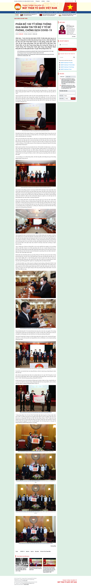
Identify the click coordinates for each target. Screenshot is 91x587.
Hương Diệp (21, 34)
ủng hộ (32, 551)
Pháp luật (68, 76)
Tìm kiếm (73, 98)
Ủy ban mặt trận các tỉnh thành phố (67, 53)
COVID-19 (22, 551)
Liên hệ (32, 1)
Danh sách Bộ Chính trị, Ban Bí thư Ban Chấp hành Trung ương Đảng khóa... (49, 15)
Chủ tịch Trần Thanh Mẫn (45, 551)
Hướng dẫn (62, 76)
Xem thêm (73, 36)
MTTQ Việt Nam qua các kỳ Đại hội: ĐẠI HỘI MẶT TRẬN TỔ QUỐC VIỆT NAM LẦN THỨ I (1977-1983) (22, 569)
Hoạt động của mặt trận (20, 18)
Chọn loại (61, 95)
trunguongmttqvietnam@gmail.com (28, 583)
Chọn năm (61, 98)
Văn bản (61, 73)
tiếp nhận (37, 551)
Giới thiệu (62, 22)
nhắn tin (27, 551)
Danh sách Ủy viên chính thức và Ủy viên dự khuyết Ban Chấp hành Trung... (69, 15)
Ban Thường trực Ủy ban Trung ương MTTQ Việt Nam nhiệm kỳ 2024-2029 (35, 568)
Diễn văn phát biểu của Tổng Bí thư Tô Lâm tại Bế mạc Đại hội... (29, 15)
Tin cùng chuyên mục (23, 556)
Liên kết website (64, 41)
